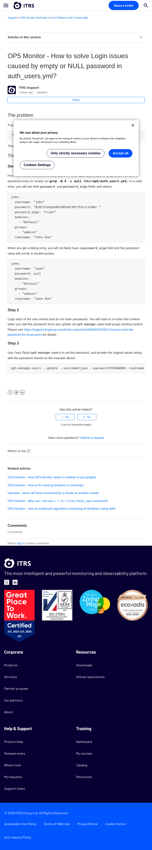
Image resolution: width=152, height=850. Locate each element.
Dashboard (84, 740)
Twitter (16, 391)
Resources (84, 775)
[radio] (65, 415)
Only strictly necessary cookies (75, 153)
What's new (12, 764)
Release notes (14, 752)
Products (11, 664)
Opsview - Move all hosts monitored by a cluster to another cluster (53, 491)
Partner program (16, 687)
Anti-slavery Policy (17, 836)
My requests (13, 775)
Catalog (81, 764)
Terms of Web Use (57, 822)
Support (12, 17)
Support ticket (14, 787)
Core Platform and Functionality (69, 17)
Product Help (13, 740)
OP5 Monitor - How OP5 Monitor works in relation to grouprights (52, 475)
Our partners (13, 699)
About (8, 710)
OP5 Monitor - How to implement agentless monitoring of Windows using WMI (61, 507)
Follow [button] (76, 100)
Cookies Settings (37, 165)
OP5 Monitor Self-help (33, 17)
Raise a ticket (123, 5)
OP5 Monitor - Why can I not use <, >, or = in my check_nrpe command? (58, 499)
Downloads (84, 664)
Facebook (10, 391)
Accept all (120, 153)
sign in (21, 541)
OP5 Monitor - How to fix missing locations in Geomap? (46, 483)
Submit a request (92, 436)
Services (10, 675)
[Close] (132, 125)
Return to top (19, 449)
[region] (76, 148)
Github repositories (90, 675)
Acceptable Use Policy (20, 822)
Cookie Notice (115, 822)
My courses (84, 752)
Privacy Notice (87, 822)
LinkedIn (22, 391)
